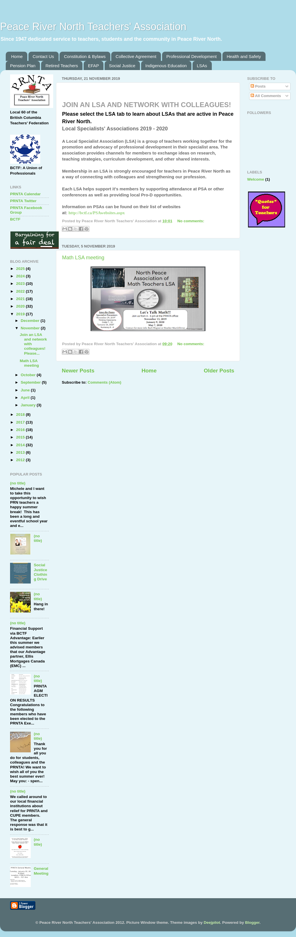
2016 (21, 430)
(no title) (17, 483)
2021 (21, 299)
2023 (21, 283)
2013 (21, 452)
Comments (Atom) (104, 382)
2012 (21, 460)
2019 (21, 314)
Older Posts (219, 371)
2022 (21, 291)
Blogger (252, 922)
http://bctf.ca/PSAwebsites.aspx (96, 212)
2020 (21, 306)
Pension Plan (22, 65)
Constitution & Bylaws (84, 56)
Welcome (255, 179)
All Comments (266, 96)
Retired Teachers (61, 65)
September (31, 382)
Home (17, 56)
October (29, 375)
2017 (21, 422)
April (26, 397)
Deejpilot (212, 922)
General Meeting (41, 870)
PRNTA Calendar (25, 194)
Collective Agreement (136, 56)
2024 (21, 276)
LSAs (202, 65)
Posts (258, 86)
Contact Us (43, 56)
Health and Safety (244, 56)
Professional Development (191, 56)
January (29, 405)
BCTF (15, 219)
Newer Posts (78, 371)
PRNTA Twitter (23, 201)
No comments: (190, 221)
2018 (21, 414)
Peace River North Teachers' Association (93, 26)
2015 (21, 437)
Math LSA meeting (83, 257)
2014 (21, 445)
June (26, 390)
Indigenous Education (166, 65)
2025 (21, 268)
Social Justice (122, 65)
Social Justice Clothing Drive (40, 572)
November (31, 328)
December (31, 320)
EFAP (93, 65)
